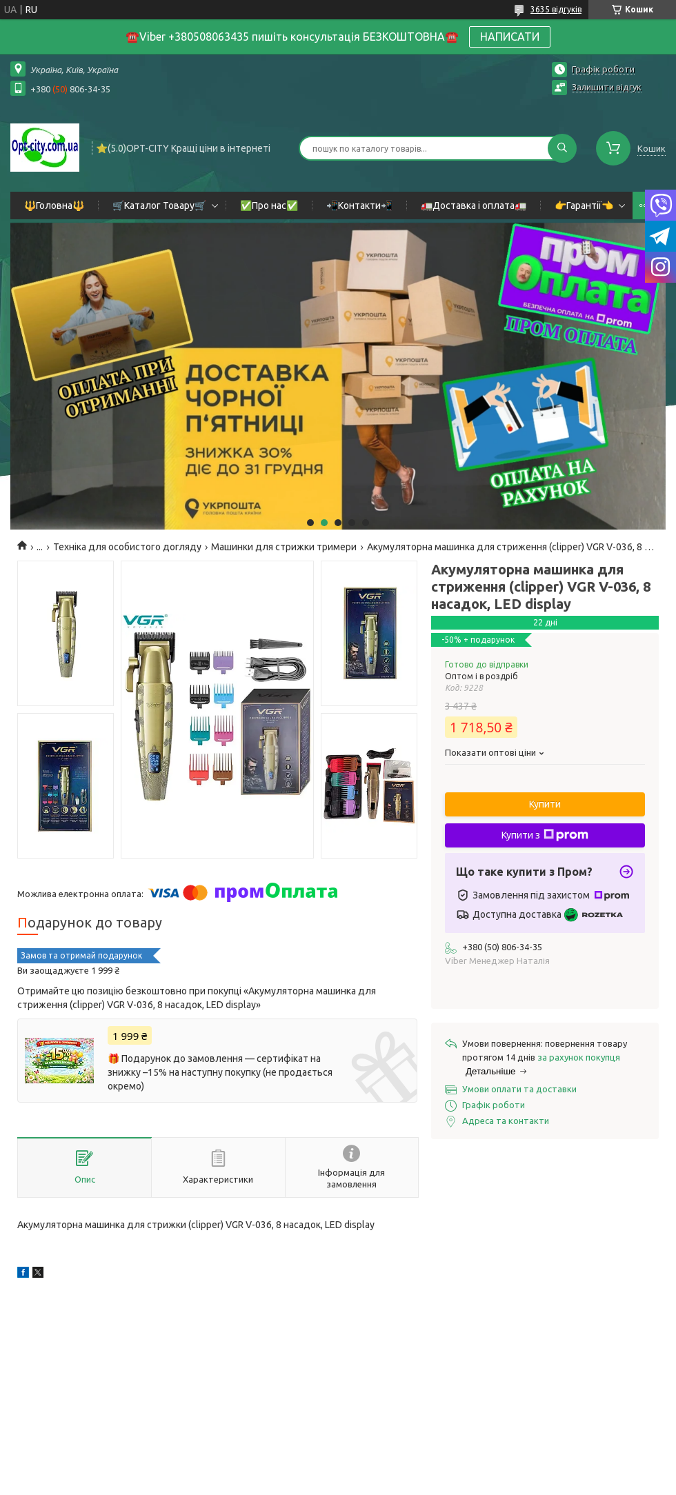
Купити (545, 804)
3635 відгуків (555, 9)
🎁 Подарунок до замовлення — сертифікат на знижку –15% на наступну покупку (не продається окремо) (220, 1072)
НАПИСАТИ (509, 36)
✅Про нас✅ (269, 205)
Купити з (544, 835)
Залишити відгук (607, 87)
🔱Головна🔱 (54, 205)
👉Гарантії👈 (584, 205)
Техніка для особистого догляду (127, 546)
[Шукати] (562, 148)
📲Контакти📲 (359, 205)
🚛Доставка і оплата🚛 (473, 205)
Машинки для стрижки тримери (284, 546)
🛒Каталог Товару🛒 (159, 205)
